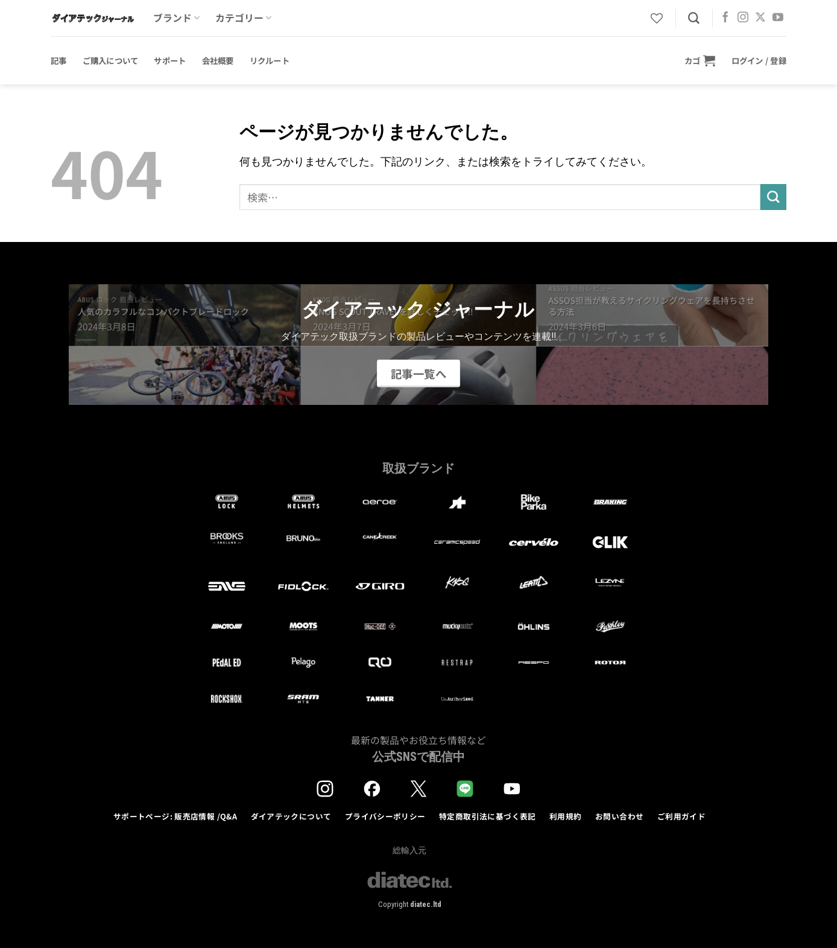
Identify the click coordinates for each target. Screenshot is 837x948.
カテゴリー (243, 18)
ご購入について (111, 60)
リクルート (269, 60)
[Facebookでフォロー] (725, 18)
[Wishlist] (657, 18)
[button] (700, 60)
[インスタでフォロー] (743, 18)
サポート (170, 60)
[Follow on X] (760, 18)
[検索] (694, 18)
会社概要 (218, 60)
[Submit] (773, 197)
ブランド (176, 18)
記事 (59, 60)
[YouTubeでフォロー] (777, 18)
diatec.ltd (425, 904)
